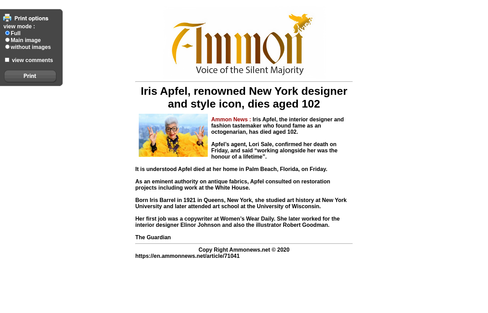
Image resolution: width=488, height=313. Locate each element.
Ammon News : (232, 119)
